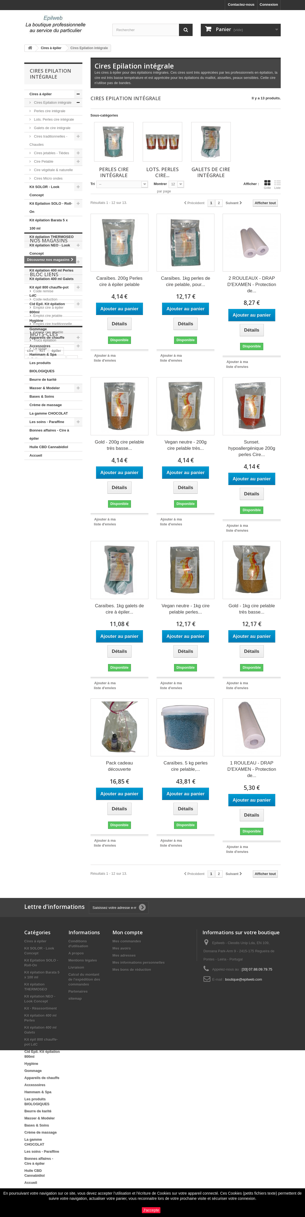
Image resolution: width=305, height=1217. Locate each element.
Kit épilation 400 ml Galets (51, 279)
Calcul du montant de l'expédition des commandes (84, 979)
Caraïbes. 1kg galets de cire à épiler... (119, 609)
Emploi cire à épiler (48, 546)
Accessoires (39, 346)
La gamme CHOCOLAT (48, 413)
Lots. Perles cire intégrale (53, 119)
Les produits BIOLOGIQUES (42, 367)
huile (48, 641)
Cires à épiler (40, 94)
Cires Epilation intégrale (52, 102)
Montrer (160, 184)
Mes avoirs (121, 948)
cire (30, 625)
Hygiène (36, 321)
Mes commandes (126, 941)
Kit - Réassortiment (45, 262)
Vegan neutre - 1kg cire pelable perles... (186, 609)
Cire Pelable (43, 161)
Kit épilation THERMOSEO (51, 237)
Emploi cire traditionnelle (52, 563)
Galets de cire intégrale (51, 128)
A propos (76, 953)
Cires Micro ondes (47, 178)
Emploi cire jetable (47, 555)
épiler (56, 625)
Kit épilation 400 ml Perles (51, 270)
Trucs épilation (44, 579)
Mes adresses (124, 955)
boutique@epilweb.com (243, 979)
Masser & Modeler (44, 388)
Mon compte (127, 932)
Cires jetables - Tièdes (51, 153)
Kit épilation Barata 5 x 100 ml (48, 224)
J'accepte (151, 1210)
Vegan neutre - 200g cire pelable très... (186, 445)
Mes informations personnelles (138, 962)
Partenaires (78, 991)
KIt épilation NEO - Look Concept (49, 249)
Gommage (38, 329)
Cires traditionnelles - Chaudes (48, 140)
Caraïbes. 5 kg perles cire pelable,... (185, 766)
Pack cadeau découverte (119, 766)
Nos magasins (49, 476)
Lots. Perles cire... (162, 172)
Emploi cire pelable (48, 571)
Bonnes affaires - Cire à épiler (49, 434)
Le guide (40, 587)
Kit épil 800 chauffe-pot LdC (48, 291)
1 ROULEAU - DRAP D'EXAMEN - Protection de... (251, 769)
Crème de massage (45, 405)
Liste (277, 184)
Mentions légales (82, 960)
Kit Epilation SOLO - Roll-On (50, 207)
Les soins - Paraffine (46, 422)
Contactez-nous (241, 4)
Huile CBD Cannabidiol (48, 447)
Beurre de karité (42, 379)
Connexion (269, 4)
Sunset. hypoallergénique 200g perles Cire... (251, 448)
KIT (42, 625)
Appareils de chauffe (46, 337)
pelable (65, 641)
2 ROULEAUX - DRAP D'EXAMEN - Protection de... (251, 284)
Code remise (43, 530)
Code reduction (45, 538)
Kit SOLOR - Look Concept (44, 191)
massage (55, 633)
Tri (93, 184)
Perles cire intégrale (49, 111)
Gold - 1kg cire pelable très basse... (252, 609)
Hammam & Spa (42, 354)
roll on (32, 641)
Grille (267, 184)
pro (72, 633)
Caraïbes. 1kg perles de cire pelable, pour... (185, 281)
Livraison (76, 967)
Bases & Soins (41, 396)
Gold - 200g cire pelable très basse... (119, 445)
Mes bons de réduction (131, 970)
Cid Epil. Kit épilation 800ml (47, 308)
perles (32, 649)
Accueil (35, 455)
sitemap (75, 998)
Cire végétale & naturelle (53, 170)
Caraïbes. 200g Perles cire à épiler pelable (119, 281)
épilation (34, 633)
